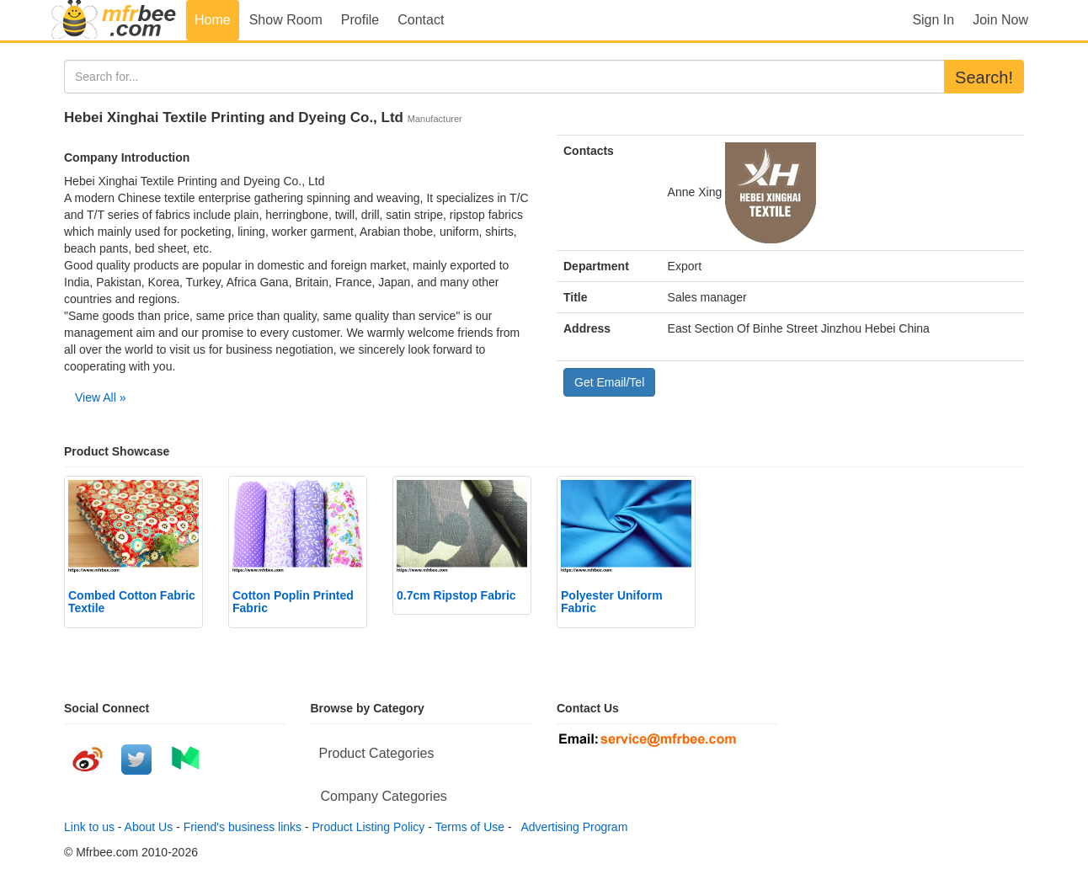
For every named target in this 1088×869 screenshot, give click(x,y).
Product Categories (377, 753)
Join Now (1000, 20)
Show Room (286, 20)
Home (213, 20)
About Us (149, 827)
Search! (984, 77)
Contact (420, 20)
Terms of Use (469, 827)
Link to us (89, 827)
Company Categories (384, 796)
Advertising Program (571, 827)
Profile (360, 20)
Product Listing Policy (368, 827)
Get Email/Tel (609, 382)
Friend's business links (242, 827)
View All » (100, 397)
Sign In (933, 20)
